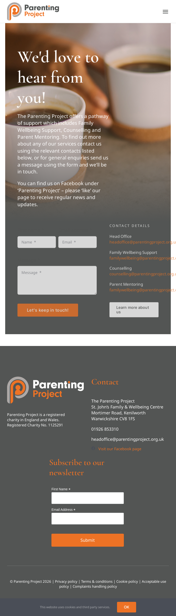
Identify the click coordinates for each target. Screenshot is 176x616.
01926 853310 (104, 429)
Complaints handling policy (95, 586)
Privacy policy (66, 581)
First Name (61, 489)
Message (28, 262)
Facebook (72, 184)
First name (30, 232)
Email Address (63, 510)
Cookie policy (127, 581)
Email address (75, 232)
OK (126, 607)
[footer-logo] (45, 379)
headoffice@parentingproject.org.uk (127, 439)
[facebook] (93, 448)
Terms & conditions (97, 581)
